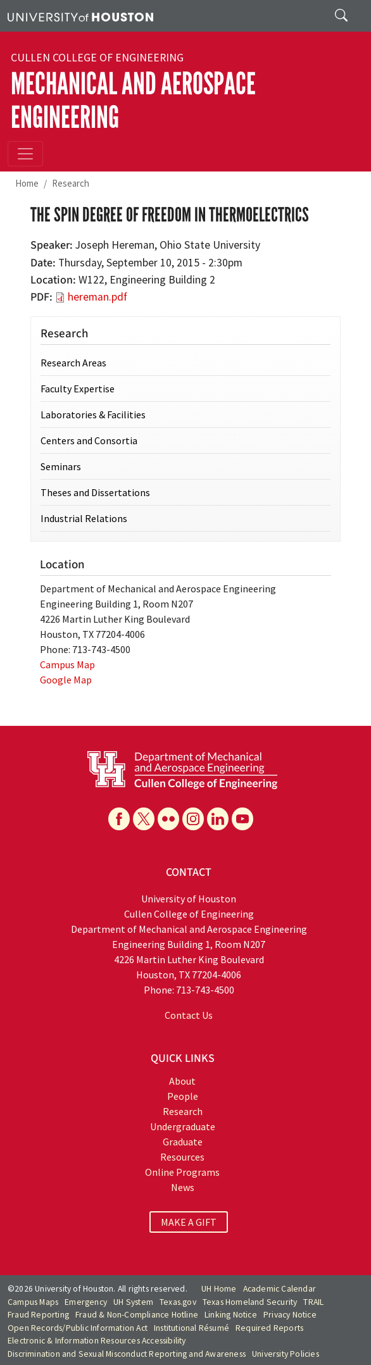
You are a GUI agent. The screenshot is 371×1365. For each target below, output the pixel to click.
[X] (143, 818)
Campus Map (67, 664)
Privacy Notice (290, 1314)
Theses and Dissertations (95, 492)
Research (70, 183)
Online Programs (182, 1172)
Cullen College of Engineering (97, 58)
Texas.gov (178, 1302)
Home (27, 183)
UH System (133, 1302)
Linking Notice (230, 1314)
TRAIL (313, 1302)
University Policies (285, 1354)
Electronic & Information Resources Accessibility (97, 1340)
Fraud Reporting (38, 1314)
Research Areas (73, 362)
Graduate (183, 1141)
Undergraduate (182, 1126)
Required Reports (269, 1328)
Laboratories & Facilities (93, 414)
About (182, 1081)
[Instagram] (193, 818)
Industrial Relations (84, 518)
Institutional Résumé (191, 1328)
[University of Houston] (80, 15)
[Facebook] (119, 818)
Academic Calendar (279, 1288)
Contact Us (189, 1015)
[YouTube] (242, 818)
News (182, 1187)
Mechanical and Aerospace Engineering (133, 100)
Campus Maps (33, 1302)
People (182, 1096)
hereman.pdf (97, 297)
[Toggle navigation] (25, 153)
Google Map (66, 679)
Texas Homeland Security (250, 1302)
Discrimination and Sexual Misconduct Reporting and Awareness (127, 1354)
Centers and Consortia (89, 440)
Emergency (86, 1302)
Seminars (61, 466)
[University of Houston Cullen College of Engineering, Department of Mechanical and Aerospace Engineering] (182, 769)
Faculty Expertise (78, 388)
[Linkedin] (218, 818)
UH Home (218, 1288)
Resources (182, 1156)
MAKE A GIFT (189, 1222)
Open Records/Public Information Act (78, 1328)
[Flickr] (168, 818)
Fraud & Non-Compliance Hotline (136, 1314)
